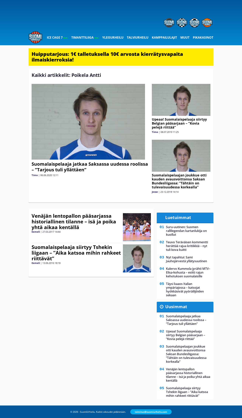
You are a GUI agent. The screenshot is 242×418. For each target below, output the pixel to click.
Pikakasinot (203, 37)
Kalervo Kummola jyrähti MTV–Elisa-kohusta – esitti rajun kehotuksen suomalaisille (188, 272)
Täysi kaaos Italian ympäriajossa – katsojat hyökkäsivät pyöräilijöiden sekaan (185, 289)
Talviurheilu (137, 37)
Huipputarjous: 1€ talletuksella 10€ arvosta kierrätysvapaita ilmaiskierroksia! (107, 57)
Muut (184, 37)
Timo (35, 175)
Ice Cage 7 (57, 37)
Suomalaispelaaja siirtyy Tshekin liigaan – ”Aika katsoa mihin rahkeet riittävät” (76, 253)
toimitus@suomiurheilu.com (151, 411)
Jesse (155, 191)
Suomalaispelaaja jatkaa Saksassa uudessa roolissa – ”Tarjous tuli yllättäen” (90, 167)
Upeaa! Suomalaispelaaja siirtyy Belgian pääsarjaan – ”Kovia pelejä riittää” (179, 123)
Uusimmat (176, 306)
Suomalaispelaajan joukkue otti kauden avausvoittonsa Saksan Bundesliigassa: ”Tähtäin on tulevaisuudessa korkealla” (179, 181)
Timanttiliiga (85, 37)
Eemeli (36, 231)
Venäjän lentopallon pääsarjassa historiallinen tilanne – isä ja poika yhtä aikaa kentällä (74, 221)
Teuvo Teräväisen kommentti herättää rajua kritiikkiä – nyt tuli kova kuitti (187, 246)
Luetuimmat (178, 217)
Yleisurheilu (112, 37)
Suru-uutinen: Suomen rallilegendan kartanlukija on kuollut (186, 231)
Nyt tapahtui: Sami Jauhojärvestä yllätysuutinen (186, 259)
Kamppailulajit (164, 37)
